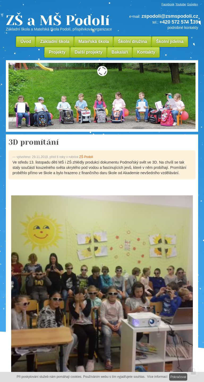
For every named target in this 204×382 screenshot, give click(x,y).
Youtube (180, 4)
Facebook (168, 4)
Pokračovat (178, 377)
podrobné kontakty (183, 27)
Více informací (157, 377)
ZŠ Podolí (86, 157)
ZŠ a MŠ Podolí (61, 22)
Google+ (192, 4)
